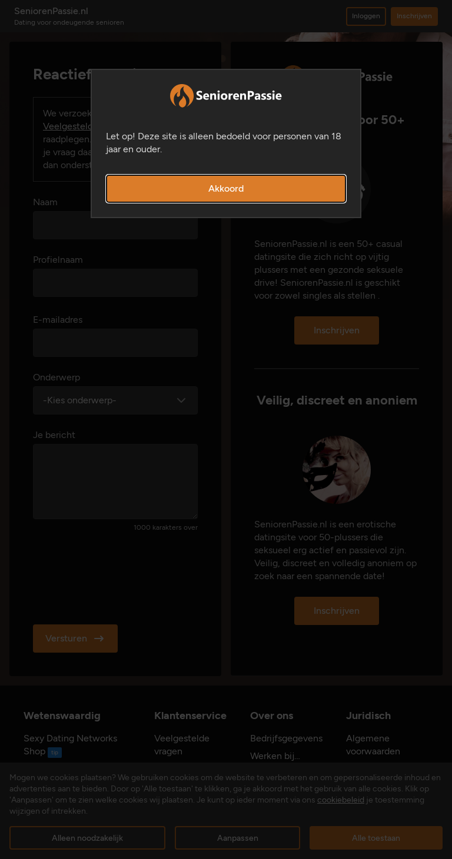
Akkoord (226, 188)
